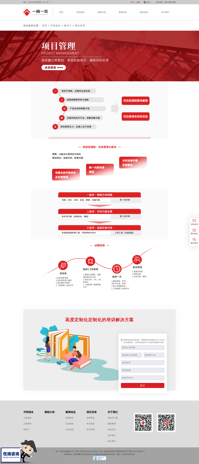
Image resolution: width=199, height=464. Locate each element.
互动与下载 (113, 418)
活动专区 (69, 418)
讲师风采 (91, 418)
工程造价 (27, 418)
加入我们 (112, 441)
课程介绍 (102, 15)
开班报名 (80, 12)
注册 (138, 2)
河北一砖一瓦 (35, 12)
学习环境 (91, 429)
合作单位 (112, 435)
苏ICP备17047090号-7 (135, 451)
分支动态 (69, 429)
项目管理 (80, 25)
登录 (132, 2)
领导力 (68, 25)
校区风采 (144, 15)
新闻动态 (123, 15)
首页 (61, 12)
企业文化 (112, 429)
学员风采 (91, 424)
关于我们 (165, 15)
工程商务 (27, 424)
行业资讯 (69, 424)
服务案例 (112, 424)
